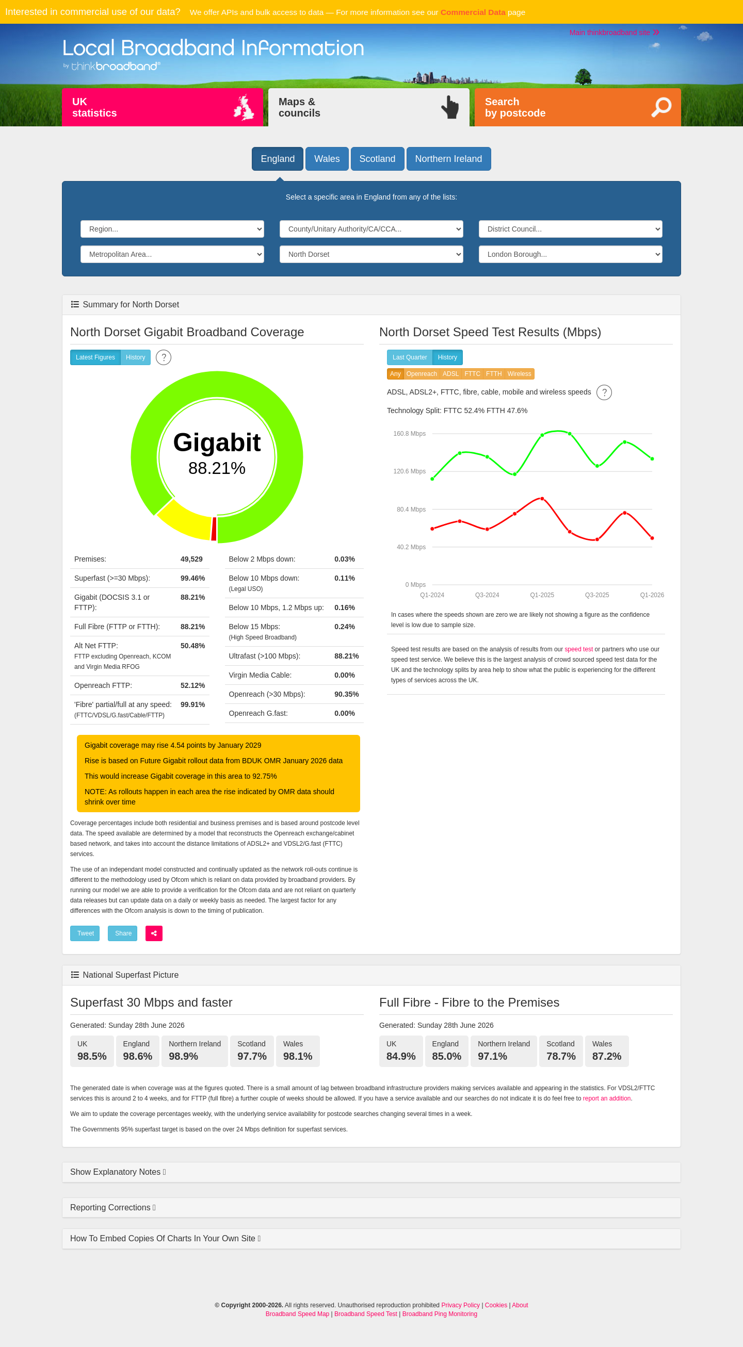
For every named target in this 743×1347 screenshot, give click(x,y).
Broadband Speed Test (365, 1314)
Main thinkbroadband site (614, 32)
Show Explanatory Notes (116, 1172)
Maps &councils (299, 107)
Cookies (496, 1305)
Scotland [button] (378, 159)
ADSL (451, 374)
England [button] (278, 159)
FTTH (494, 374)
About (520, 1305)
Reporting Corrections (111, 1207)
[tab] (371, 1172)
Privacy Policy (460, 1305)
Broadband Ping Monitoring (439, 1314)
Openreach (422, 374)
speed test (578, 649)
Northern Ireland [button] (448, 159)
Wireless (519, 374)
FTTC (472, 374)
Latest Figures (95, 358)
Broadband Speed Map (297, 1314)
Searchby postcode (515, 107)
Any (395, 374)
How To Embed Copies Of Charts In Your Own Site (163, 1238)
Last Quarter (410, 358)
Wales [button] (327, 159)
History (135, 358)
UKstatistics (94, 107)
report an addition (607, 1098)
